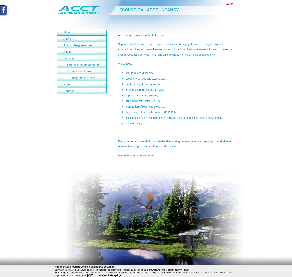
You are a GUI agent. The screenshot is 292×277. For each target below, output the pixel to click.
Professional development (84, 64)
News (67, 84)
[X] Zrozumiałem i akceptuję (104, 275)
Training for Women (80, 71)
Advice (67, 51)
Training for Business (81, 78)
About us (69, 38)
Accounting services (78, 45)
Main (66, 32)
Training (68, 58)
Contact (68, 91)
